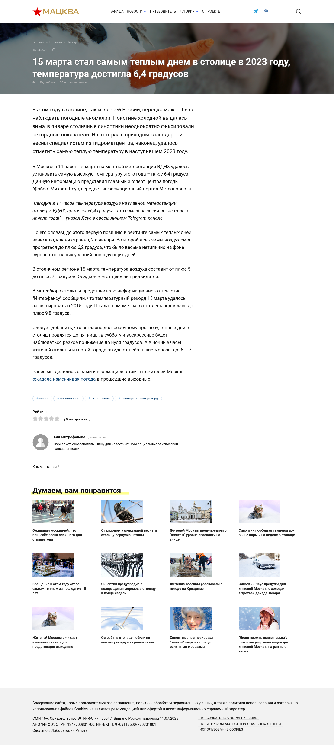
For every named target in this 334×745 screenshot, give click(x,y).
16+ (45, 718)
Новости (134, 11)
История (187, 11)
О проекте (211, 11)
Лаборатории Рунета (69, 730)
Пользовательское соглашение (228, 718)
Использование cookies (221, 729)
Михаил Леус (70, 398)
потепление (100, 398)
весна (43, 398)
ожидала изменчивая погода (64, 379)
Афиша (117, 11)
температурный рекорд (139, 398)
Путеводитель (163, 11)
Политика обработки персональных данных (240, 724)
